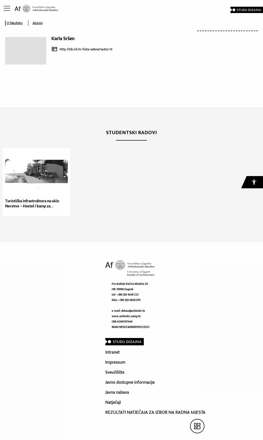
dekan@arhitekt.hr (133, 311)
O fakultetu (15, 23)
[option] (35, 182)
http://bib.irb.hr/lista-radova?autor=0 (86, 49)
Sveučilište (114, 372)
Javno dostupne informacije (130, 382)
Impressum (115, 362)
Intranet (112, 352)
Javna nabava (117, 392)
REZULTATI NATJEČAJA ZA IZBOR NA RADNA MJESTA (155, 412)
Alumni (38, 23)
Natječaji (113, 402)
